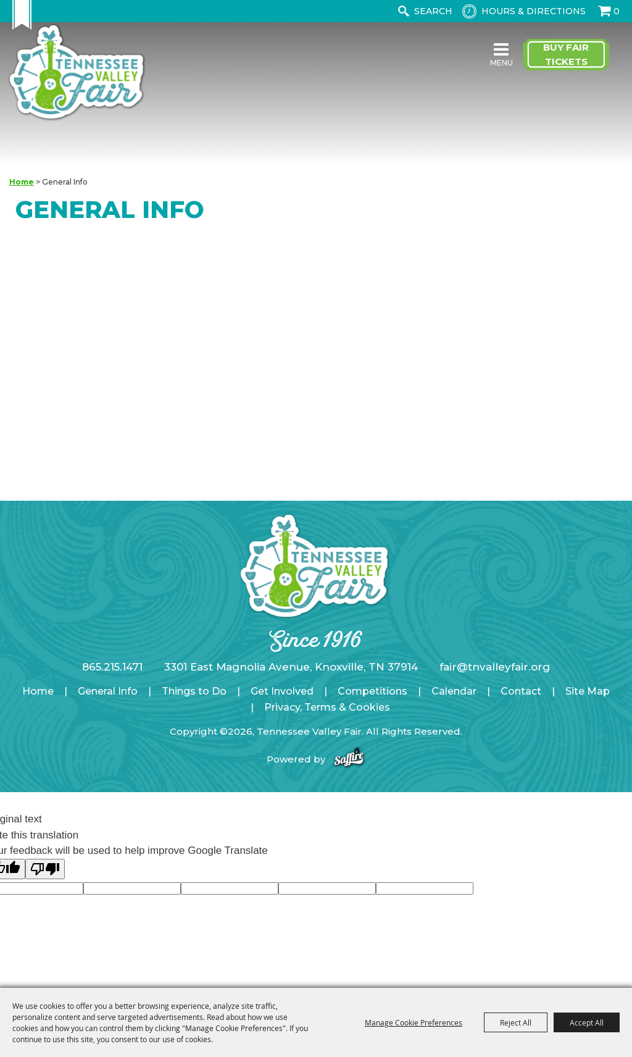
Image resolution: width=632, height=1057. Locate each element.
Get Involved (282, 691)
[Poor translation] (45, 869)
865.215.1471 (112, 667)
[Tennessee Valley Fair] (76, 73)
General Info (108, 691)
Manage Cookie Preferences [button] (413, 1022)
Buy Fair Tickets (566, 54)
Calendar (453, 691)
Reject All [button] (515, 1022)
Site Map (587, 691)
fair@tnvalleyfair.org (494, 667)
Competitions (372, 691)
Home (21, 181)
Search (403, 11)
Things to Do (194, 691)
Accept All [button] (587, 1022)
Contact (521, 691)
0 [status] (616, 11)
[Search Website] (435, 11)
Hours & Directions (533, 11)
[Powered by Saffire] (349, 759)
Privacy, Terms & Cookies (327, 707)
